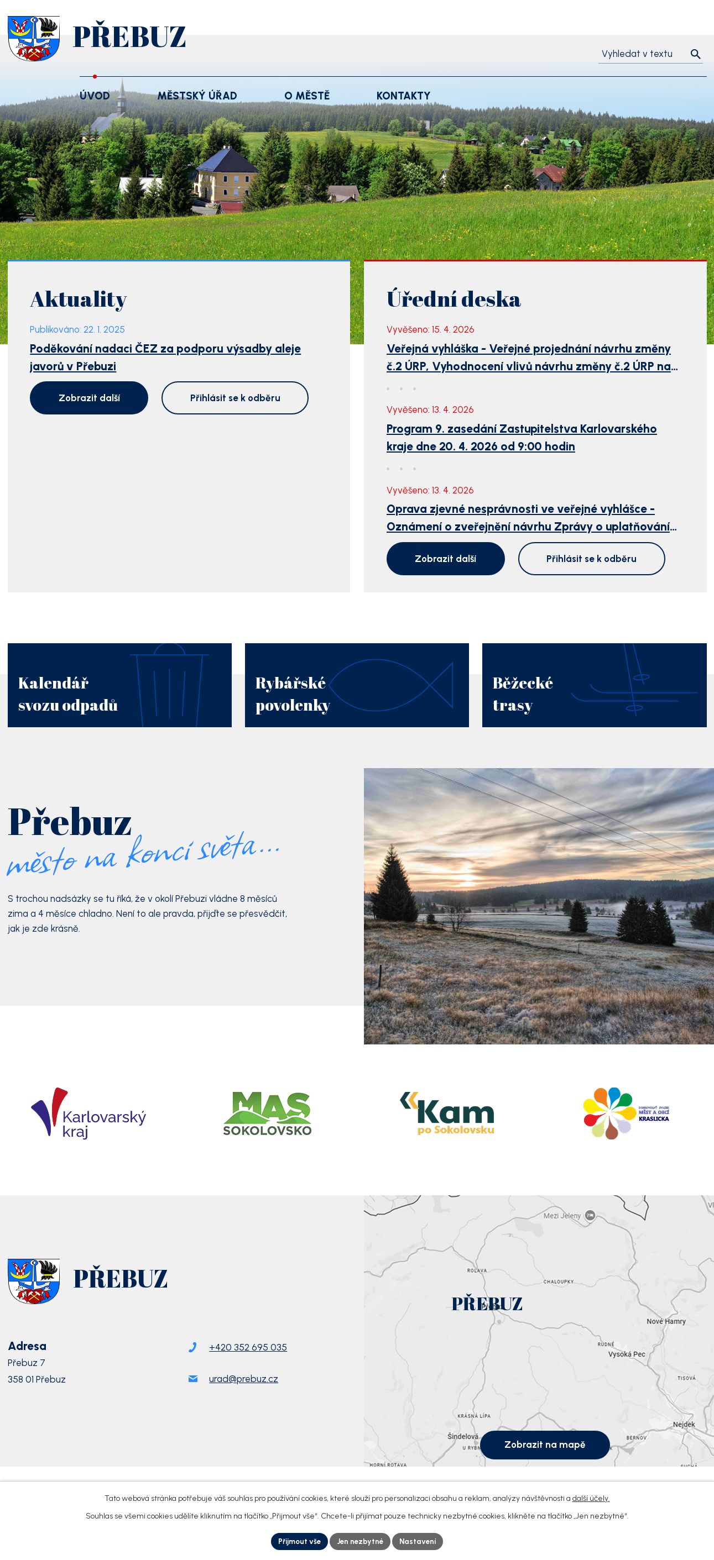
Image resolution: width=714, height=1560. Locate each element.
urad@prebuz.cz (243, 1401)
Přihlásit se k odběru (235, 397)
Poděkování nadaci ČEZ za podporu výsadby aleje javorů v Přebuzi (165, 357)
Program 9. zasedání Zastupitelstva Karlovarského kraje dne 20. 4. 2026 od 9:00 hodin (522, 437)
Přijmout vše (296, 1541)
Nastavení (421, 1541)
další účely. (591, 1497)
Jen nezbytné (360, 1541)
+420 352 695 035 (248, 1369)
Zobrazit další (89, 397)
